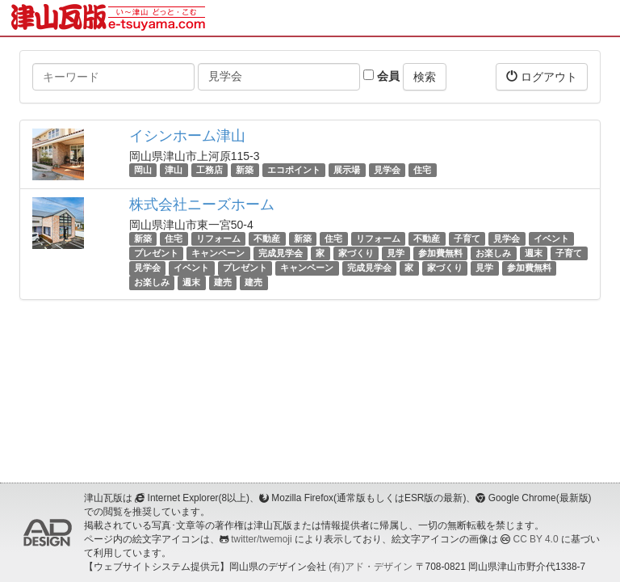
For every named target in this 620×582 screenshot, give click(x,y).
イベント (551, 238)
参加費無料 (440, 253)
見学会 (387, 170)
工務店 (209, 170)
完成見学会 (280, 253)
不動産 (266, 238)
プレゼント (156, 253)
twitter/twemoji (261, 539)
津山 (173, 170)
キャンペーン (218, 253)
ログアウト (541, 76)
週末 (533, 253)
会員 (381, 76)
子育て (467, 238)
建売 (223, 283)
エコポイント (293, 170)
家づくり (356, 253)
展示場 (346, 170)
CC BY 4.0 (536, 539)
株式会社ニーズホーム (201, 204)
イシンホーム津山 (187, 136)
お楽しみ (493, 253)
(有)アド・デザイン (371, 566)
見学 (395, 253)
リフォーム (218, 238)
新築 (244, 170)
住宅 (422, 170)
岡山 (143, 170)
